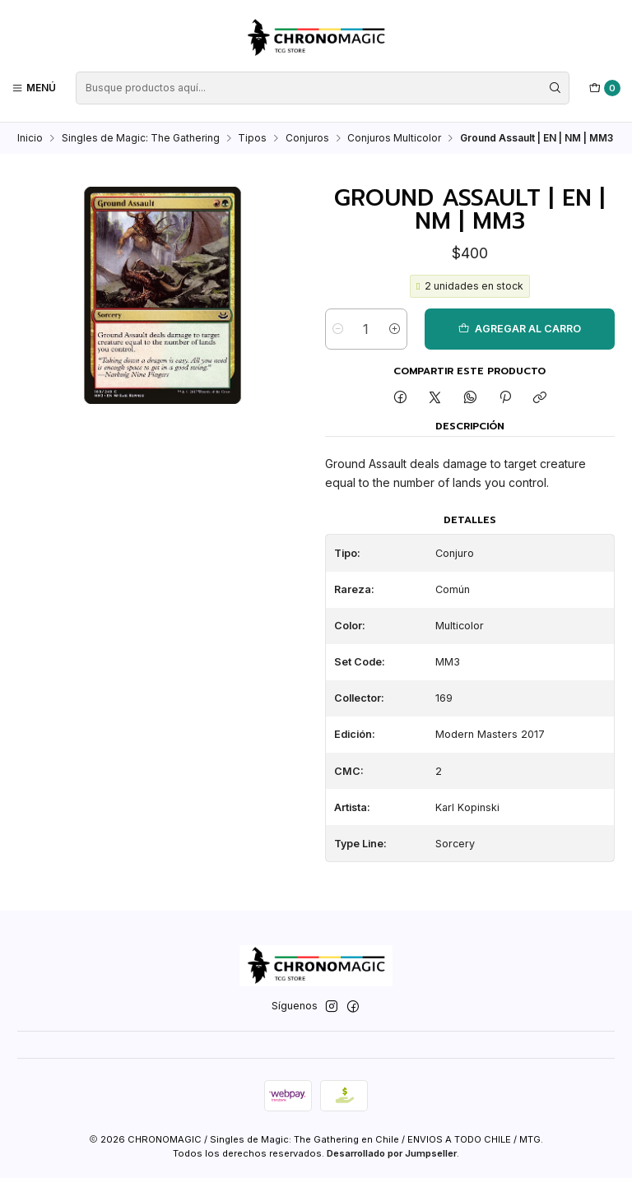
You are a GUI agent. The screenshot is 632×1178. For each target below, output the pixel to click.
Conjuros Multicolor (394, 138)
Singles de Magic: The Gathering (141, 138)
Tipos (252, 138)
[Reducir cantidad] (338, 330)
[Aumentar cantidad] (395, 330)
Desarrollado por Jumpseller (392, 1153)
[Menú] (34, 87)
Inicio (30, 138)
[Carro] (605, 88)
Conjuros (307, 138)
